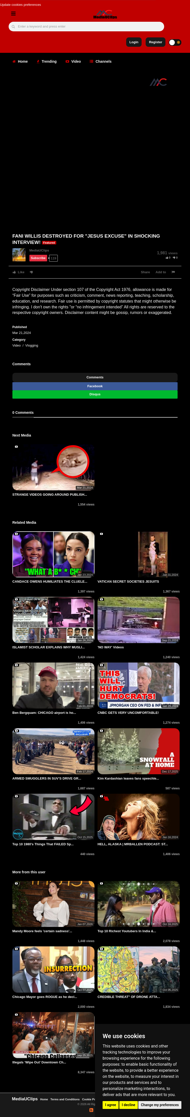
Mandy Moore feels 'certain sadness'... (42, 931)
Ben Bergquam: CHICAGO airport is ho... (44, 713)
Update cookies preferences (20, 5)
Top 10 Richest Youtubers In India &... (127, 931)
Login (133, 42)
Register (155, 42)
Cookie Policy (91, 1099)
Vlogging (31, 345)
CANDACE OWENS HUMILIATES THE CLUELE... (49, 581)
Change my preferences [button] (160, 1105)
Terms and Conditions (65, 1099)
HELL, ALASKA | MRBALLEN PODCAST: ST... (133, 844)
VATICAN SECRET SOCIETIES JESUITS (128, 581)
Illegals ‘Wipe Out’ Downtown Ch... (39, 1062)
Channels (100, 61)
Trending (47, 61)
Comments (94, 377)
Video (73, 61)
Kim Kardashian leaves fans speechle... (128, 778)
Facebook (95, 386)
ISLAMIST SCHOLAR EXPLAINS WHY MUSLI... (48, 647)
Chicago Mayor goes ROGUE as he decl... (44, 997)
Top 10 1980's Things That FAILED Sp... (43, 844)
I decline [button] (128, 1105)
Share (145, 272)
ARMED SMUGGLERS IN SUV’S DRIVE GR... (46, 778)
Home (20, 61)
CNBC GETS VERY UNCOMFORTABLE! (128, 713)
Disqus (94, 394)
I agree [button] (110, 1105)
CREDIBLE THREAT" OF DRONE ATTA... (129, 997)
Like (19, 272)
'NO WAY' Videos (111, 647)
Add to (161, 272)
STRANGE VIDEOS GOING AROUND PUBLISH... (49, 494)
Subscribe (38, 258)
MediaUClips (39, 250)
